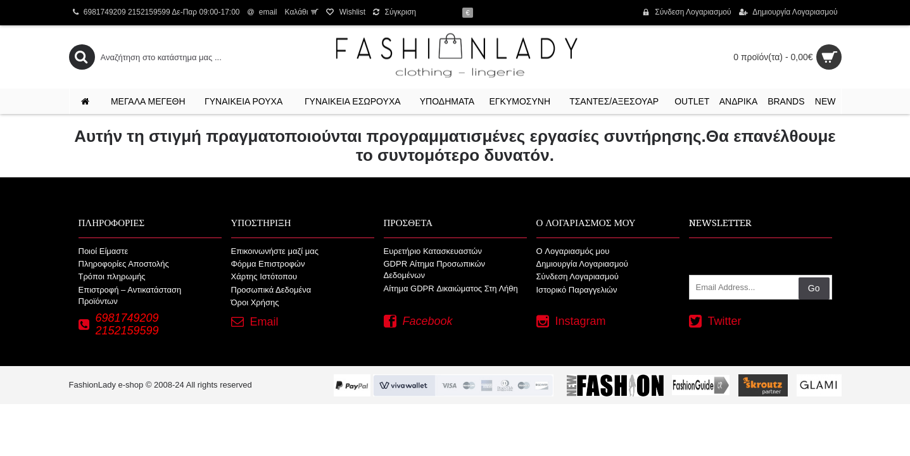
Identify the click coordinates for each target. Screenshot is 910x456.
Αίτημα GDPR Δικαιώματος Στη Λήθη (451, 288)
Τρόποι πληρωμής (112, 276)
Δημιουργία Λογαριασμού (582, 264)
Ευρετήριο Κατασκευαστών (433, 251)
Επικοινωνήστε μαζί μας (275, 251)
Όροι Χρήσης (255, 302)
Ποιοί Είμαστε (104, 251)
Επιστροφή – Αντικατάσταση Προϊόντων (130, 295)
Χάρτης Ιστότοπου (264, 276)
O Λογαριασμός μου (573, 251)
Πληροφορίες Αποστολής (124, 264)
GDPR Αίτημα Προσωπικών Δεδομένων (435, 269)
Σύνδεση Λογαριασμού (577, 276)
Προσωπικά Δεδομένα (271, 289)
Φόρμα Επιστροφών (268, 264)
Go (814, 288)
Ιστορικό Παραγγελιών (576, 289)
